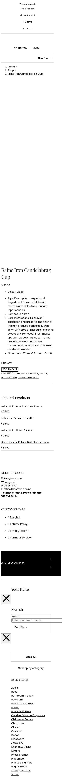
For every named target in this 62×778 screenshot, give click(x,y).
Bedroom (17, 522)
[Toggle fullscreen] (5, 755)
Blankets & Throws (22, 526)
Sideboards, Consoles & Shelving (31, 624)
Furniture (16, 604)
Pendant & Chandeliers (25, 643)
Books (15, 530)
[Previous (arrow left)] (2, 759)
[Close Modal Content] (6, 422)
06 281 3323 (11, 308)
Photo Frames (20, 578)
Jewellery (17, 566)
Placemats (18, 582)
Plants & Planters (21, 585)
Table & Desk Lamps (23, 647)
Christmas (17, 546)
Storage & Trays (21, 593)
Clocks (15, 550)
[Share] (8, 755)
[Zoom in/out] (2, 755)
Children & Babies (22, 542)
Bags (14, 515)
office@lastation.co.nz (17, 312)
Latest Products (29, 200)
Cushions (16, 554)
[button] (27, 22)
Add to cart (10, 192)
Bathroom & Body (22, 519)
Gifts (14, 654)
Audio (14, 511)
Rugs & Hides (19, 589)
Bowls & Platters (21, 534)
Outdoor (16, 616)
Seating (15, 620)
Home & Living (9, 200)
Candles (33, 196)
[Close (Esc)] (12, 755)
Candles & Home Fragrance (28, 538)
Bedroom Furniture (22, 612)
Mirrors (15, 574)
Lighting (16, 635)
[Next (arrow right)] (5, 759)
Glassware (17, 562)
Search (15, 439)
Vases (15, 597)
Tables (15, 628)
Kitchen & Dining (21, 570)
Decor (43, 196)
